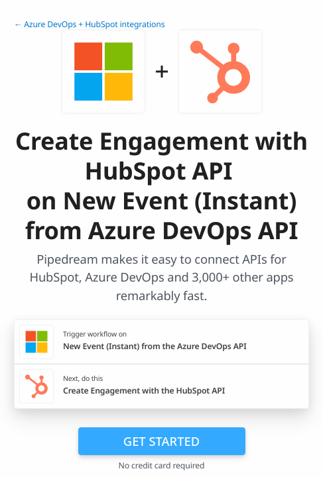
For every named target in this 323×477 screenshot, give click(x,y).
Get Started (161, 441)
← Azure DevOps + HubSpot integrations (89, 24)
